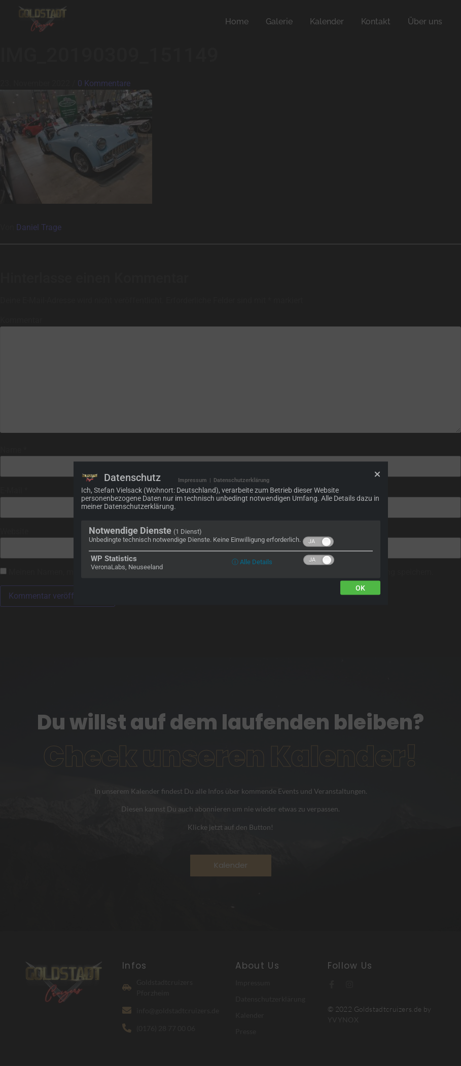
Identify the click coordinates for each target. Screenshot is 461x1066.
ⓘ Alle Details (252, 561)
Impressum (192, 479)
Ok (360, 587)
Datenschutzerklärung (241, 479)
